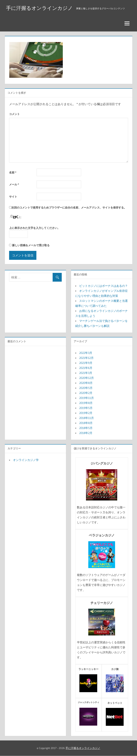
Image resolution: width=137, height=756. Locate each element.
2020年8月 (86, 383)
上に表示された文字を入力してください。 (34, 228)
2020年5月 (86, 388)
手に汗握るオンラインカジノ (39, 8)
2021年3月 (85, 373)
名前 (12, 172)
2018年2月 (85, 433)
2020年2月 (85, 393)
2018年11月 (86, 418)
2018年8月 (86, 423)
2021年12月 (86, 358)
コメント (14, 114)
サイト (13, 196)
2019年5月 (86, 408)
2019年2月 (85, 413)
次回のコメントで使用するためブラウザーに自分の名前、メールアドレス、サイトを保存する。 (68, 207)
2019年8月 (86, 403)
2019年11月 (86, 398)
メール (14, 184)
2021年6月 (85, 368)
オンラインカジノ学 (26, 460)
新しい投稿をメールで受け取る (31, 245)
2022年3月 (85, 353)
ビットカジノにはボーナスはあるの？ (103, 286)
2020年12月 (86, 378)
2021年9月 (85, 363)
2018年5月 (86, 428)
